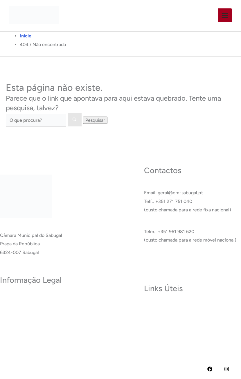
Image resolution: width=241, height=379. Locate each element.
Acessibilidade (15, 324)
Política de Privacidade (23, 298)
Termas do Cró (159, 315)
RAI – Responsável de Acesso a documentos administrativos (62, 332)
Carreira (152, 324)
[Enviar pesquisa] (74, 120)
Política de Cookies (20, 315)
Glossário (153, 332)
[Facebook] (209, 369)
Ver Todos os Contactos (168, 261)
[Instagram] (226, 369)
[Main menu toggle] (225, 15)
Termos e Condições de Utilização (35, 306)
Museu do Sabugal (163, 306)
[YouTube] (218, 369)
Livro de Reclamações (23, 341)
